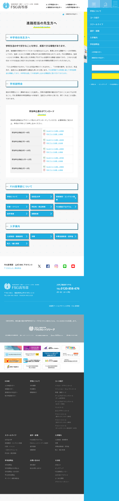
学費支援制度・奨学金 (62, 453)
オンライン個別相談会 (12, 485)
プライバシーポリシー (62, 489)
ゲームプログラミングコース (67, 404)
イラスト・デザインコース (63, 392)
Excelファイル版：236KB (55, 149)
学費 (56, 450)
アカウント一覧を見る (13, 275)
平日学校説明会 (10, 482)
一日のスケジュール (11, 457)
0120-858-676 (64, 295)
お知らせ (58, 472)
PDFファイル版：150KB (55, 161)
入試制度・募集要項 (61, 447)
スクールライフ (10, 442)
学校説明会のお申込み (12, 475)
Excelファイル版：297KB (55, 158)
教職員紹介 (33, 399)
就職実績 (33, 457)
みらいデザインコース (62, 418)
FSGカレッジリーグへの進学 (39, 450)
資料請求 (33, 472)
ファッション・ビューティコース (65, 396)
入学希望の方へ (53, 5)
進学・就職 (34, 442)
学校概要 (33, 392)
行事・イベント (10, 453)
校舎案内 (33, 396)
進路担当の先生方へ (55, 7)
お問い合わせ (35, 467)
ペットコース (59, 414)
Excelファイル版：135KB (55, 131)
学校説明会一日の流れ (12, 478)
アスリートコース (67, 422)
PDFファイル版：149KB (55, 134)
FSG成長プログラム (36, 447)
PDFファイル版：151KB (55, 143)
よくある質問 (59, 485)
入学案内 (58, 442)
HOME (7, 388)
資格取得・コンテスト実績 (13, 450)
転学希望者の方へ (73, 7)
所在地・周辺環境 (10, 460)
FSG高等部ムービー (61, 478)
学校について (35, 388)
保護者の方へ (72, 5)
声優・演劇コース (60, 399)
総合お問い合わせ (35, 475)
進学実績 (33, 453)
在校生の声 (8, 447)
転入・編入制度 (60, 457)
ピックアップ (59, 475)
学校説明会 (9, 467)
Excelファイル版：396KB (55, 166)
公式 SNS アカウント (61, 482)
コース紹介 (59, 388)
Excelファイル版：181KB (55, 140)
